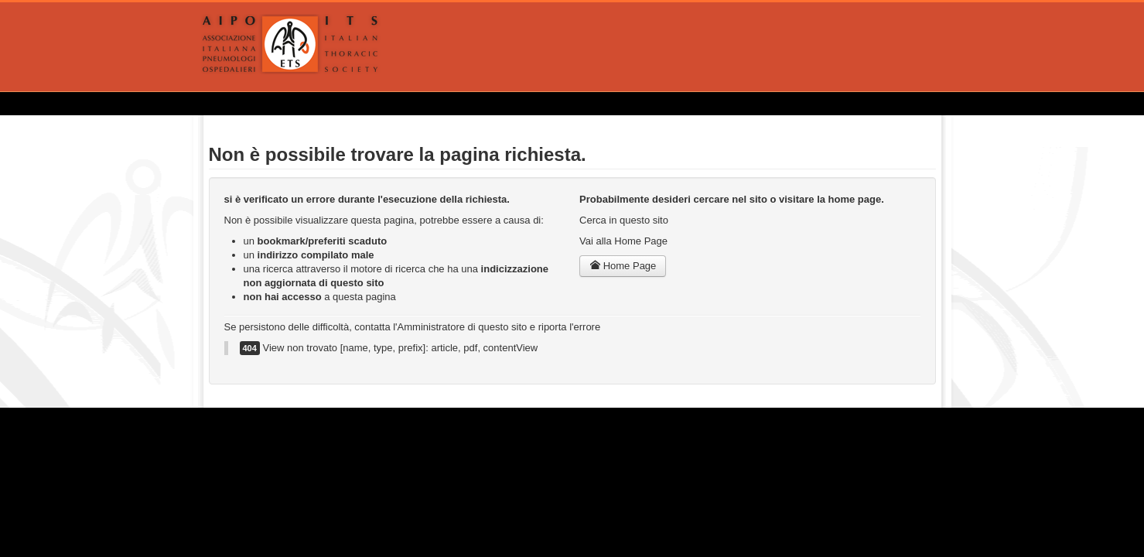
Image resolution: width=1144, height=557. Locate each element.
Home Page (622, 266)
